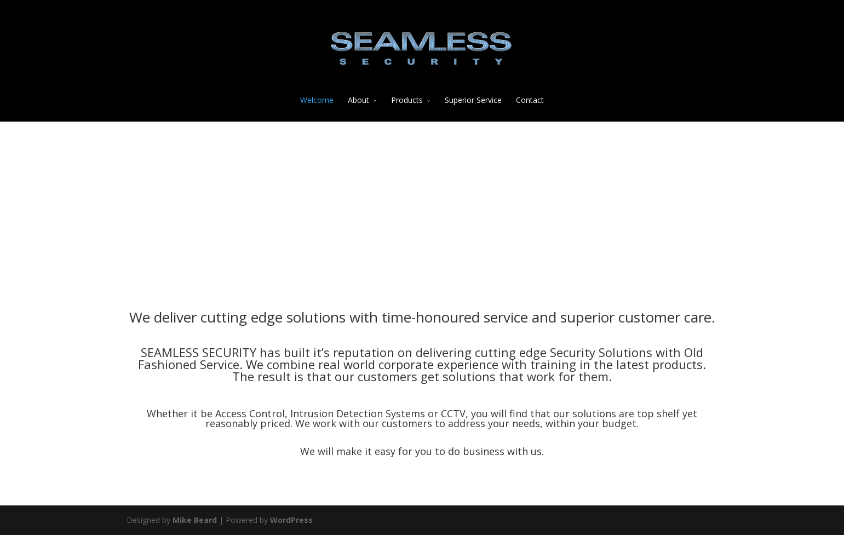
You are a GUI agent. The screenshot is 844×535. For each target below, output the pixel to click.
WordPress (291, 520)
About (358, 100)
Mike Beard (195, 520)
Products (407, 100)
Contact (530, 100)
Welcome (317, 100)
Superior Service (473, 100)
